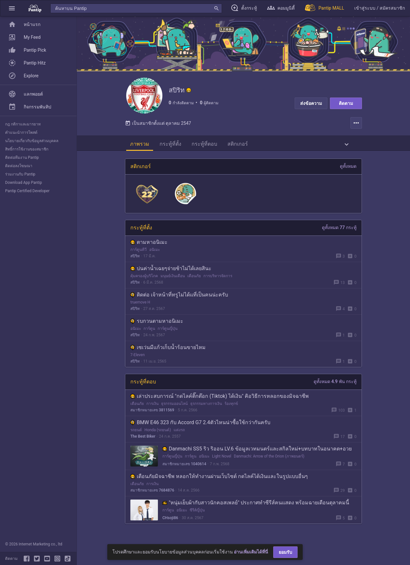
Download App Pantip (23, 182)
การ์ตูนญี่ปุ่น (167, 331)
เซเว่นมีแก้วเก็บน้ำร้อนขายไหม (168, 350)
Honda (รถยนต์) (157, 432)
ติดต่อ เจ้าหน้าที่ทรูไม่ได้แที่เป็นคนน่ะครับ (179, 297)
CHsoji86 (170, 520)
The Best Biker (142, 439)
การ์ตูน (149, 331)
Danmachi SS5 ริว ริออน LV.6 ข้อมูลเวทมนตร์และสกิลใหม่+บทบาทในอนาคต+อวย (257, 451)
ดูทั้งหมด (348, 169)
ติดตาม (346, 103)
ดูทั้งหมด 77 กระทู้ (339, 230)
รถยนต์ (136, 432)
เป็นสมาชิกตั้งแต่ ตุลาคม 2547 (158, 125)
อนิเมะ (154, 252)
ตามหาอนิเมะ (149, 245)
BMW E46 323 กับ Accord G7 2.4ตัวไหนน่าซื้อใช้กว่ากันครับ (200, 425)
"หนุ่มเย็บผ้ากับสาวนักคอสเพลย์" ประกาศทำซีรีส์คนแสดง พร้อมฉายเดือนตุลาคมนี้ (255, 505)
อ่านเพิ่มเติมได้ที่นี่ (251, 551)
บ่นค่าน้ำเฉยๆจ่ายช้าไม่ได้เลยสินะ (170, 271)
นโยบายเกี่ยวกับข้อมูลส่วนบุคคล (31, 141)
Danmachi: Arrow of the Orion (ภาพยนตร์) (269, 459)
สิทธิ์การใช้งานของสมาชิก (26, 149)
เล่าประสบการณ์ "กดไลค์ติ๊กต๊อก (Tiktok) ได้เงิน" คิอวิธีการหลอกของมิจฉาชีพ (219, 399)
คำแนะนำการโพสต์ (21, 132)
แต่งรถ (179, 432)
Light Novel (221, 459)
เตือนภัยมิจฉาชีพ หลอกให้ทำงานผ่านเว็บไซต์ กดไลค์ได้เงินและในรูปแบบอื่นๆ (219, 479)
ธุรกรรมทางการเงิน (206, 406)
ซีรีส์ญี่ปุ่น (197, 512)
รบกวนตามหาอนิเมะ (156, 324)
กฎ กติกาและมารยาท (23, 124)
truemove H (140, 305)
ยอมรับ (285, 552)
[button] (11, 8)
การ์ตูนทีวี (138, 252)
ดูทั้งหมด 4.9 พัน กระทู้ (335, 384)
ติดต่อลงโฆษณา (18, 166)
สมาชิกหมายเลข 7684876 (152, 493)
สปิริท (135, 258)
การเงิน (152, 406)
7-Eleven (137, 357)
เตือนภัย (194, 278)
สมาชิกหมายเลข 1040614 (184, 466)
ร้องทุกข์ (231, 406)
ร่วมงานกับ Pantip (20, 174)
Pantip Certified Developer (27, 191)
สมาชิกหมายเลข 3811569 (152, 412)
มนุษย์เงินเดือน (172, 278)
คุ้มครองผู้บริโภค (144, 278)
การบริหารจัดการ (217, 278)
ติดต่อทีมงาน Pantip (22, 157)
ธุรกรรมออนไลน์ (174, 406)
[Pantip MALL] (324, 8)
